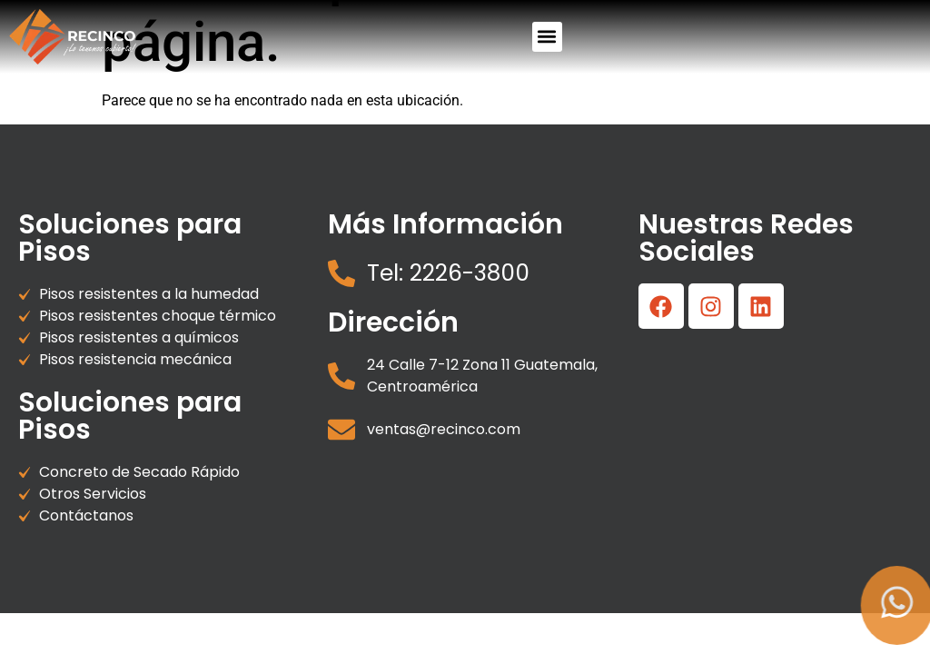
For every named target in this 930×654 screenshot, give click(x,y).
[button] (547, 37)
